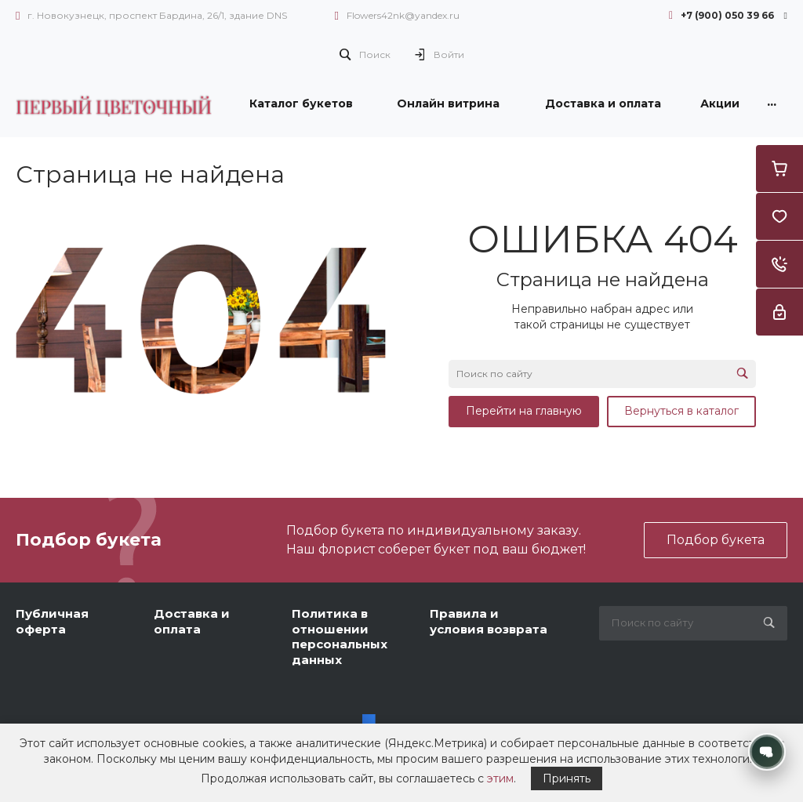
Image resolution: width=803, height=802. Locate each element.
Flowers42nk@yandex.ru (403, 15)
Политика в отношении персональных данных (339, 636)
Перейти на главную (524, 411)
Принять (566, 778)
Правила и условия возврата (488, 621)
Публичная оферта (52, 621)
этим (500, 778)
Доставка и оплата (192, 621)
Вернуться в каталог (681, 411)
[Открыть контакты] (767, 752)
